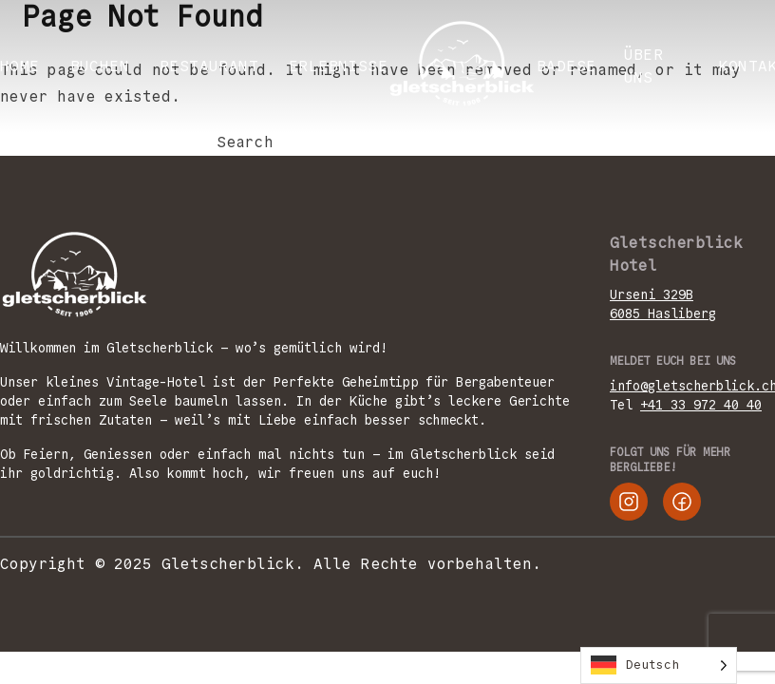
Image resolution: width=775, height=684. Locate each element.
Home (20, 66)
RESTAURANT (209, 66)
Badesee (571, 66)
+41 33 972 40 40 (701, 404)
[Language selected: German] (658, 665)
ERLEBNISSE (338, 66)
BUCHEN (99, 66)
